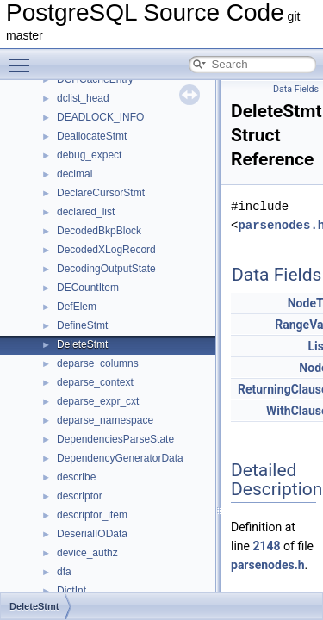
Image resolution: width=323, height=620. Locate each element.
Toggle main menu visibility (23, 57)
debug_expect (89, 155)
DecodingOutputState (106, 269)
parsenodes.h (268, 565)
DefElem (76, 307)
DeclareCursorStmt (101, 193)
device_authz (87, 553)
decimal (74, 174)
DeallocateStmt (92, 136)
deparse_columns (98, 363)
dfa (64, 572)
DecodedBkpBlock (99, 231)
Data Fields (296, 89)
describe (76, 477)
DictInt (71, 591)
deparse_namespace (105, 420)
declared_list (86, 212)
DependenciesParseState (115, 439)
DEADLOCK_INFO (100, 117)
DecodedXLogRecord (106, 250)
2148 (266, 546)
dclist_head (83, 98)
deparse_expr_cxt (98, 401)
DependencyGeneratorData (120, 458)
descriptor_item (92, 515)
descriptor (79, 496)
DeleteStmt (82, 344)
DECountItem (88, 288)
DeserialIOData (92, 534)
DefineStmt (82, 325)
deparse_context (95, 382)
